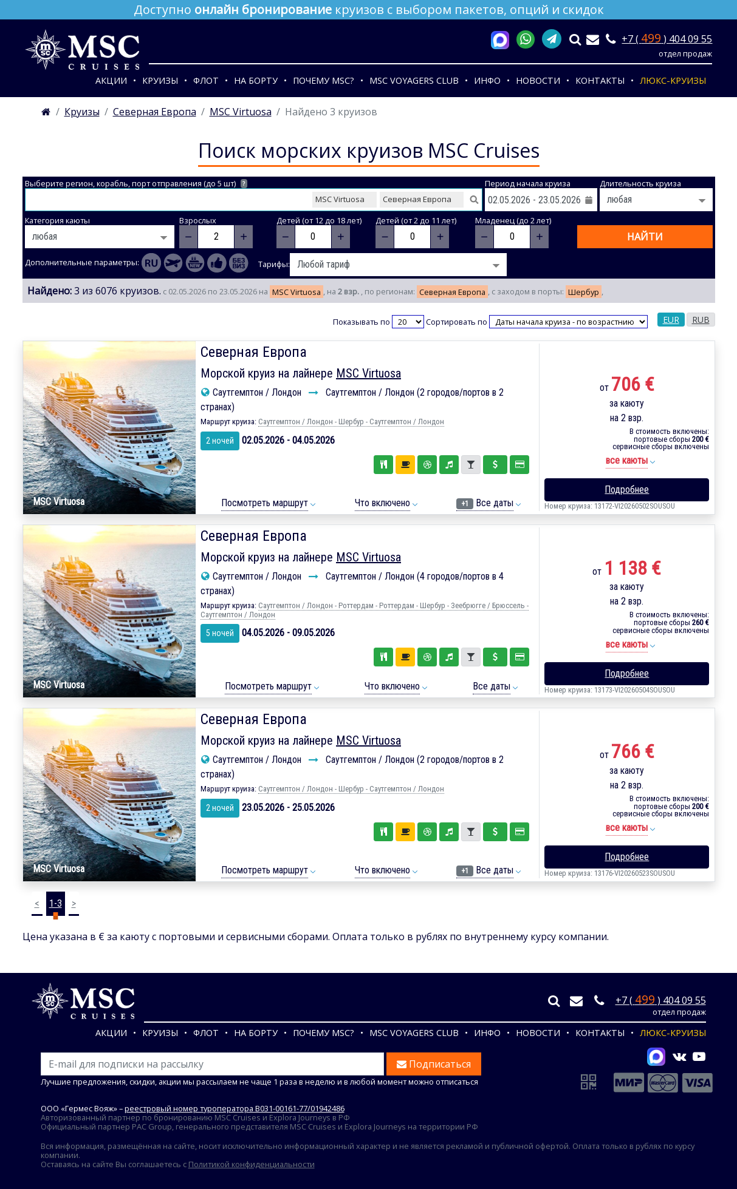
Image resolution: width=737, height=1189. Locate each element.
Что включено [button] (382, 503)
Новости (538, 80)
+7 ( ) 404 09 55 (667, 39)
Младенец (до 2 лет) (513, 220)
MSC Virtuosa (368, 373)
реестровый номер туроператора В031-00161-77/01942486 (235, 1108)
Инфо (487, 80)
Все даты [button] (484, 503)
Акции (111, 80)
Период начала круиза (528, 183)
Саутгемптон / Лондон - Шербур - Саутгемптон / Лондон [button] (351, 421)
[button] (627, 461)
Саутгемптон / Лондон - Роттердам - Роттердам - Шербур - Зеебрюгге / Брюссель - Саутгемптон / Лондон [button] (365, 610)
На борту (256, 80)
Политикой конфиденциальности (251, 1164)
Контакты (600, 80)
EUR (671, 319)
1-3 (55, 903)
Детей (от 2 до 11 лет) (415, 220)
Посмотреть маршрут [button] (264, 503)
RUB (701, 319)
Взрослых (197, 220)
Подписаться (434, 1064)
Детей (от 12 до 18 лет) (319, 220)
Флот (206, 80)
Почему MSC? (323, 80)
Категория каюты (57, 220)
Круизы (160, 80)
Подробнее (627, 489)
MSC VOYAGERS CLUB (414, 80)
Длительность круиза (640, 183)
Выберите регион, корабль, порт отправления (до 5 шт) (136, 183)
